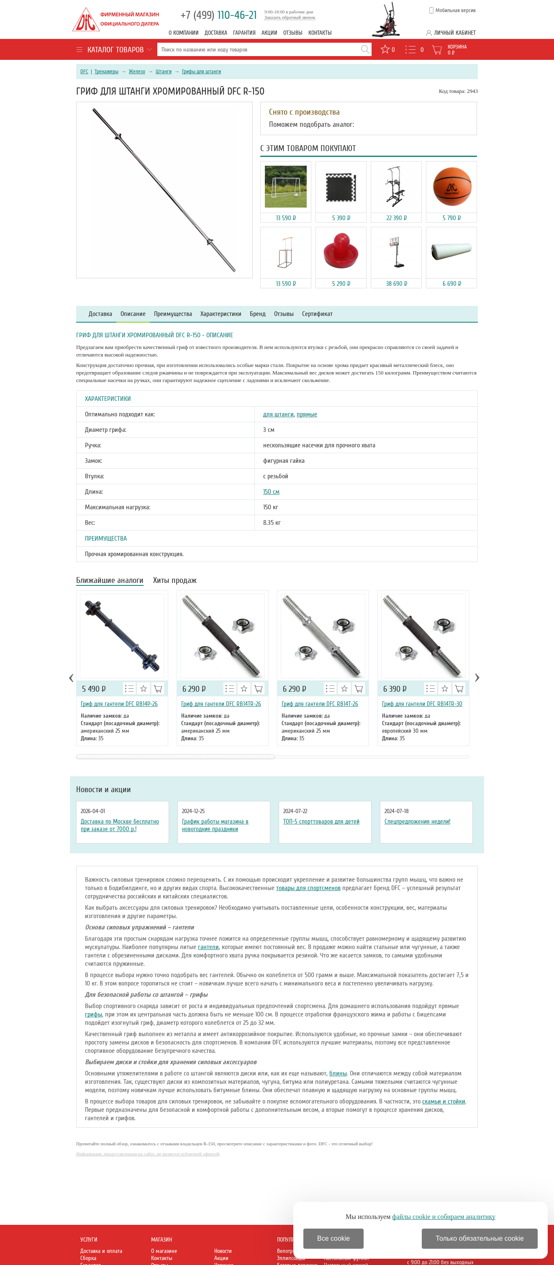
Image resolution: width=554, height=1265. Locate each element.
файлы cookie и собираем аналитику (443, 1216)
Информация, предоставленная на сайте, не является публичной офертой (147, 1153)
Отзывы (293, 32)
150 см (271, 492)
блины (338, 1073)
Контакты (320, 32)
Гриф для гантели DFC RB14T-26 (320, 704)
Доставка (216, 32)
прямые (307, 414)
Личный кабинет (455, 32)
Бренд (258, 314)
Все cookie (333, 1238)
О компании (184, 32)
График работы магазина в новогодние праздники (215, 825)
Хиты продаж (175, 581)
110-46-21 (219, 15)
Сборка (88, 1258)
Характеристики (220, 314)
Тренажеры (106, 71)
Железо (137, 71)
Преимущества (173, 314)
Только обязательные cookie (480, 1238)
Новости (223, 1251)
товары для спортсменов (308, 888)
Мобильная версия (456, 10)
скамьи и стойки (443, 1101)
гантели (208, 947)
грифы (93, 1014)
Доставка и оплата (101, 1251)
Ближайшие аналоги (110, 581)
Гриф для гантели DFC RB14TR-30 (422, 704)
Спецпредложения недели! (417, 821)
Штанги (164, 71)
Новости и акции (103, 790)
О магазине (164, 1251)
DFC (84, 71)
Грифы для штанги (201, 71)
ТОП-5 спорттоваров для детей (321, 821)
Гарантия (244, 32)
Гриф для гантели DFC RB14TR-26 (221, 704)
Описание (133, 314)
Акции (269, 32)
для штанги (278, 414)
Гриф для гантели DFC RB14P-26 (119, 704)
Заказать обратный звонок (289, 17)
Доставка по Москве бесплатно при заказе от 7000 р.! (120, 825)
